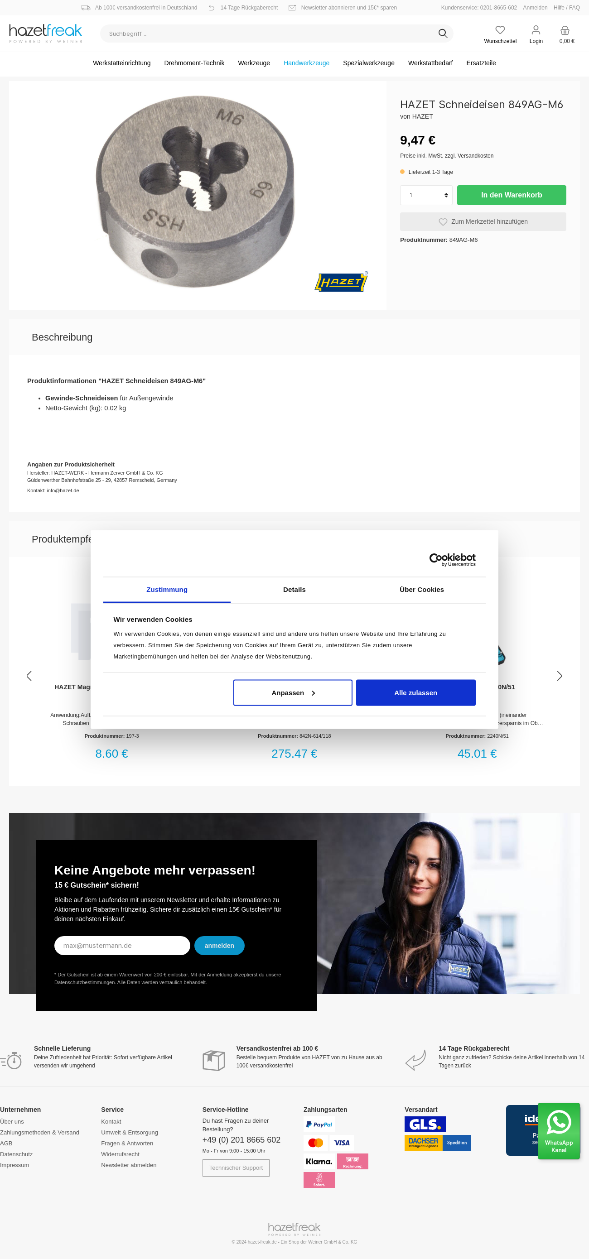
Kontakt (111, 1121)
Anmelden (535, 8)
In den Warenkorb (511, 195)
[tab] (62, 337)
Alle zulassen (415, 692)
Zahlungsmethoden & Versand (39, 1132)
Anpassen (293, 692)
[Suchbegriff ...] (266, 33)
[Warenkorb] (565, 33)
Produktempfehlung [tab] (75, 539)
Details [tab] (294, 589)
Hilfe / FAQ (567, 8)
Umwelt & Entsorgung (129, 1132)
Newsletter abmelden (128, 1165)
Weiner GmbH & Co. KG (332, 1242)
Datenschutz (16, 1154)
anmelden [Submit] (219, 945)
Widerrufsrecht (120, 1154)
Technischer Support (236, 1167)
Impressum (14, 1165)
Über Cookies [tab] (422, 589)
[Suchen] (443, 33)
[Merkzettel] (500, 33)
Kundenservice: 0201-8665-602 (481, 8)
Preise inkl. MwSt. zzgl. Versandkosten (446, 156)
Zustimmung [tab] (167, 589)
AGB (6, 1143)
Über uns (12, 1121)
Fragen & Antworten (127, 1143)
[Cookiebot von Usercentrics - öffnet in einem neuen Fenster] (436, 560)
